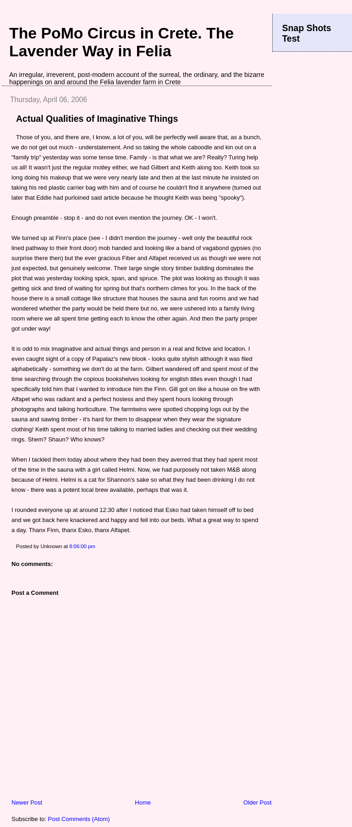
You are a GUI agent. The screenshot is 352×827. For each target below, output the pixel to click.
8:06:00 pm (82, 546)
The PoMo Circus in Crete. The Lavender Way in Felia (121, 42)
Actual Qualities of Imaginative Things (97, 119)
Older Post (257, 802)
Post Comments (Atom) (79, 819)
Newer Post (26, 802)
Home (143, 802)
